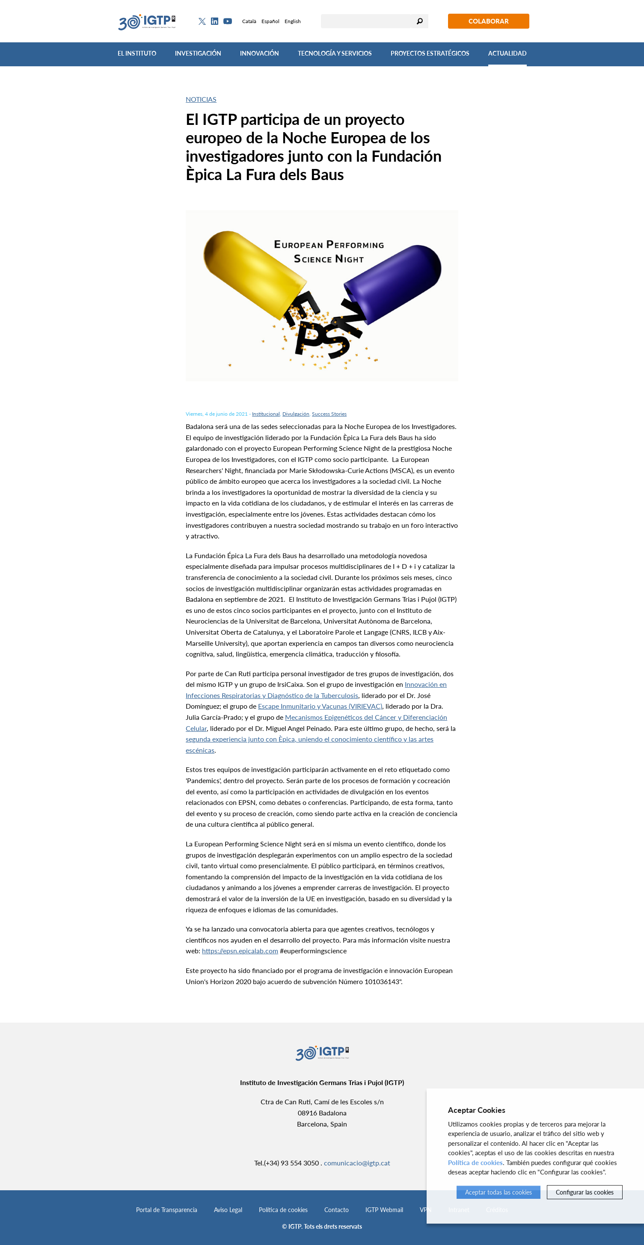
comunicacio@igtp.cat (357, 1163)
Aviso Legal (228, 1209)
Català (249, 21)
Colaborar (489, 21)
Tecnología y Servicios (335, 53)
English (293, 21)
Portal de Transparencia (166, 1209)
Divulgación (295, 414)
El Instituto (137, 53)
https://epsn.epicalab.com (240, 950)
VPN (426, 1209)
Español (270, 21)
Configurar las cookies (585, 1192)
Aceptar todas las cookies (498, 1192)
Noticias (201, 99)
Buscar (419, 21)
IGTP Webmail (384, 1209)
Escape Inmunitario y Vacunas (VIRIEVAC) (320, 706)
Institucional (266, 414)
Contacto (336, 1209)
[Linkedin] (214, 21)
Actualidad (507, 53)
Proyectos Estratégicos (430, 53)
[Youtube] (227, 21)
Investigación (198, 53)
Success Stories (329, 414)
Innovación (259, 53)
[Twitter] (202, 21)
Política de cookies (283, 1209)
